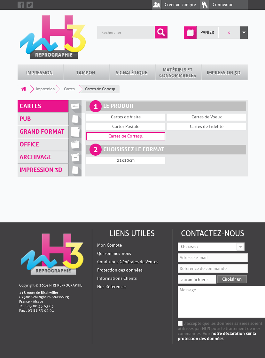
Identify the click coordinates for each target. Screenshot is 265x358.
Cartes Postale (125, 126)
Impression (39, 72)
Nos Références (112, 286)
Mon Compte (109, 245)
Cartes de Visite (126, 117)
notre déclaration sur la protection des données (217, 336)
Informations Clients (117, 278)
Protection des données (120, 270)
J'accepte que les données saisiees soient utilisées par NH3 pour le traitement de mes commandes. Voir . (220, 331)
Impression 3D (224, 72)
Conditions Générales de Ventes (127, 262)
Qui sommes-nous (114, 253)
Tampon (85, 72)
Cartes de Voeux (206, 117)
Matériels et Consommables (177, 72)
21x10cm (126, 160)
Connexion (223, 4)
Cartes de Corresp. (125, 136)
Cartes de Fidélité (206, 126)
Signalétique (131, 72)
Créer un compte (180, 4)
